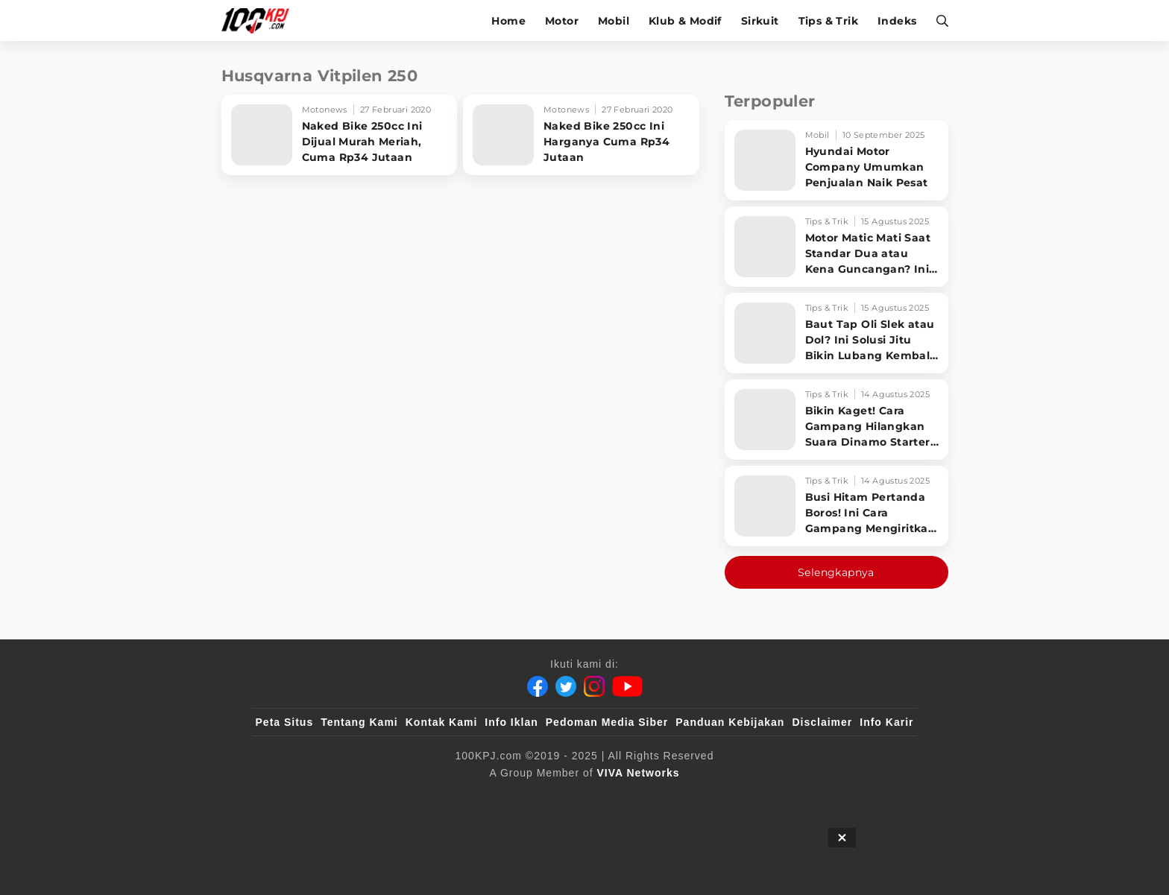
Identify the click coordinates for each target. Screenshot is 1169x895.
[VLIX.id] (495, 797)
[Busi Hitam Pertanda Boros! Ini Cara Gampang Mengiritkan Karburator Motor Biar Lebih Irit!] (836, 506)
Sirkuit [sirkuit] (760, 21)
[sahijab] (427, 797)
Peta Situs (285, 722)
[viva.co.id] (295, 797)
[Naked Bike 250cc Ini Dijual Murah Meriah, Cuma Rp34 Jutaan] (339, 135)
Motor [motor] (562, 21)
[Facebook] (537, 686)
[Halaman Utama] (260, 20)
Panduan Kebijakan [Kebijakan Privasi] (729, 722)
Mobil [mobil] (613, 21)
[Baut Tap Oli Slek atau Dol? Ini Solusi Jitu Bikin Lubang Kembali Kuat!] (836, 333)
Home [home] (508, 21)
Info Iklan (511, 722)
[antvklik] (728, 797)
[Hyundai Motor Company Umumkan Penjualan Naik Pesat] (836, 160)
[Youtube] (627, 686)
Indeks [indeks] (896, 21)
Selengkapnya (836, 572)
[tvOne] (614, 797)
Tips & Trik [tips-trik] (828, 21)
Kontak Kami (442, 722)
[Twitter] (565, 686)
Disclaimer (822, 722)
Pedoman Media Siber (607, 722)
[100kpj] (366, 797)
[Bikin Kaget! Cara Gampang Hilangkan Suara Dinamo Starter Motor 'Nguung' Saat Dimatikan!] (836, 419)
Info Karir (886, 722)
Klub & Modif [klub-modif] (685, 21)
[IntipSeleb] (801, 797)
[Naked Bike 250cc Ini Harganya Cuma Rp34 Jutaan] (581, 135)
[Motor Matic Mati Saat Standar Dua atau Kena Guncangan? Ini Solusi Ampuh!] (836, 246)
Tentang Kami (359, 722)
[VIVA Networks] (638, 773)
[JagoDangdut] (879, 797)
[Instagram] (594, 686)
